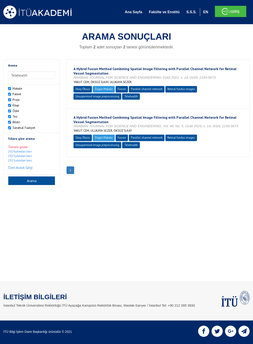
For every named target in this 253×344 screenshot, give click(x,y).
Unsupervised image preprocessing (97, 96)
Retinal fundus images (181, 89)
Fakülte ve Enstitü (164, 12)
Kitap (16, 105)
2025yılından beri (20, 156)
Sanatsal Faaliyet (24, 128)
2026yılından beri (20, 151)
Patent (17, 94)
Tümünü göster (18, 147)
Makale (17, 88)
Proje (16, 100)
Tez (15, 116)
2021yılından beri (20, 160)
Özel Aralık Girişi (20, 167)
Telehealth (131, 96)
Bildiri (16, 122)
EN (205, 12)
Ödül (16, 111)
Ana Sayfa (133, 12)
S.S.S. (191, 12)
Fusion (122, 89)
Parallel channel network (146, 89)
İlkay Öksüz (83, 89)
